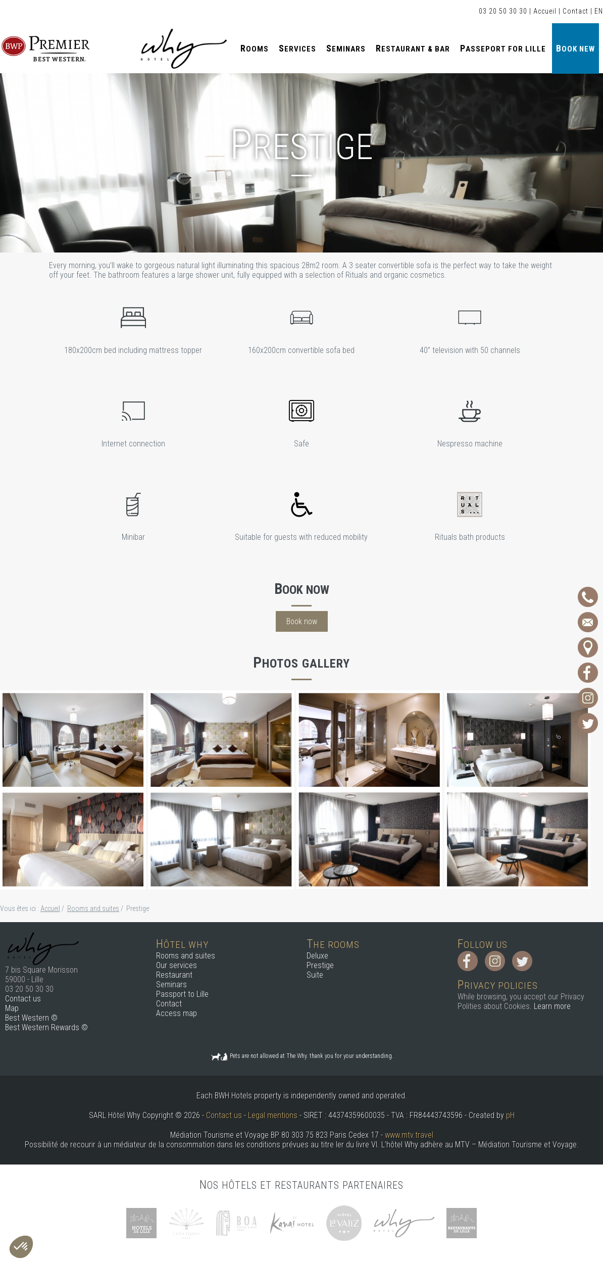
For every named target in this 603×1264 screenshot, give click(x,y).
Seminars (346, 48)
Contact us (23, 998)
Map (12, 1008)
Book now (301, 621)
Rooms (254, 48)
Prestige (320, 965)
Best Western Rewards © (46, 1027)
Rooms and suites (185, 955)
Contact (575, 11)
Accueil (545, 11)
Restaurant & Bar (413, 48)
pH (510, 1115)
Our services (176, 965)
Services (297, 48)
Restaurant (174, 975)
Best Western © (31, 1018)
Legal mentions (272, 1115)
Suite (315, 975)
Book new (575, 48)
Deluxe (317, 955)
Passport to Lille (182, 994)
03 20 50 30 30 (503, 11)
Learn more (552, 1006)
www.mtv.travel (409, 1135)
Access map (176, 1013)
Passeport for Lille (503, 48)
